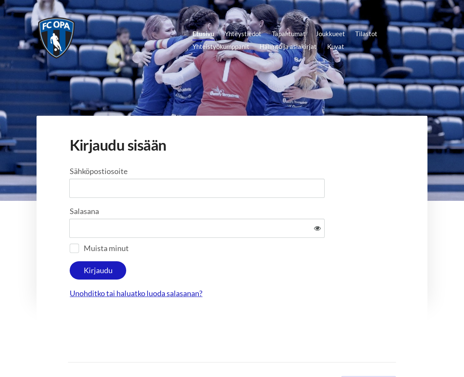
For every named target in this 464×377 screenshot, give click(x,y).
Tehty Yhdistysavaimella (368, 354)
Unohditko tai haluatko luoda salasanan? (227, 265)
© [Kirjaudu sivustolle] (71, 354)
